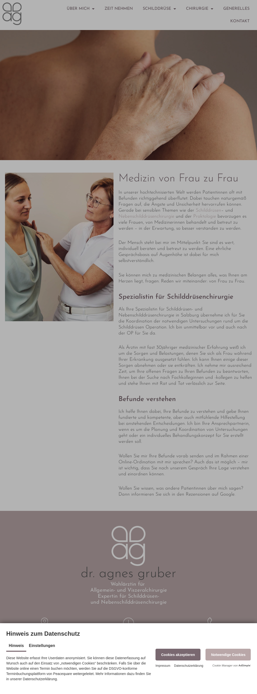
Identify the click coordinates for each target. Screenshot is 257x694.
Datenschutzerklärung (188, 665)
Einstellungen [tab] (42, 645)
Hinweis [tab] (16, 645)
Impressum (163, 665)
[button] (178, 654)
